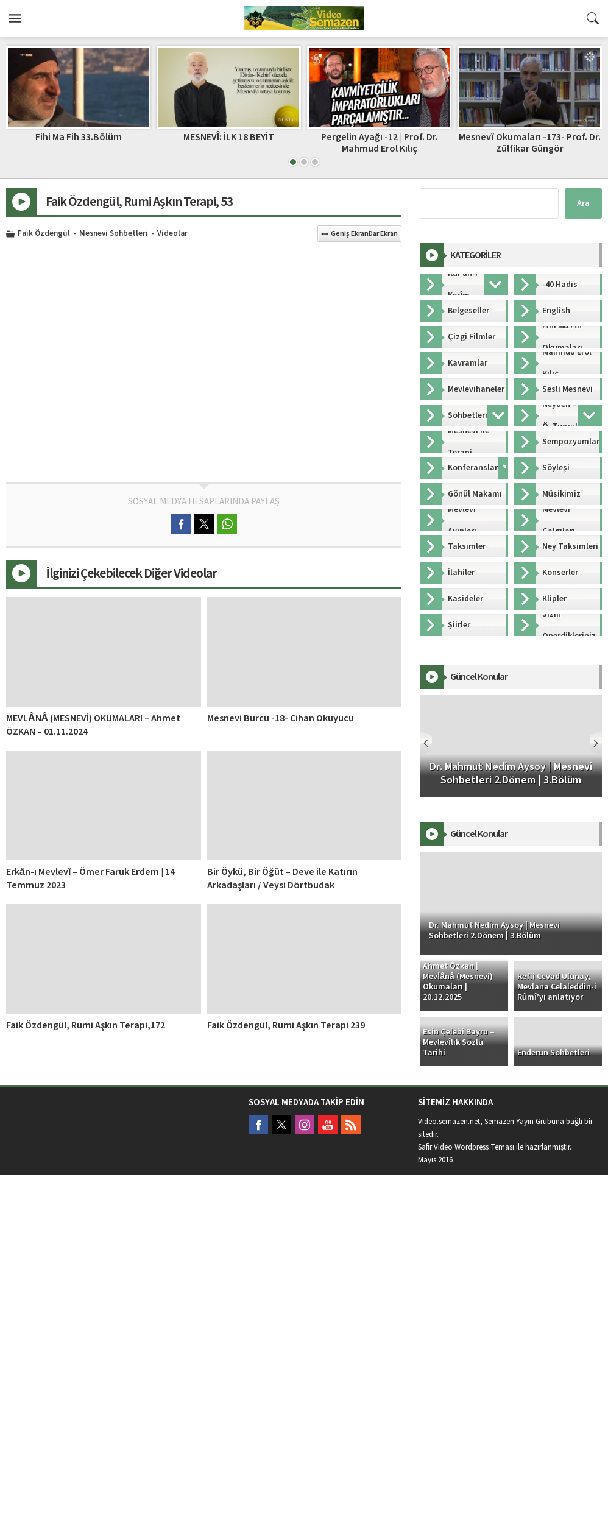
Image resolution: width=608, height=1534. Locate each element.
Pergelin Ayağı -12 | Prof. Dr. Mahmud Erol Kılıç (379, 142)
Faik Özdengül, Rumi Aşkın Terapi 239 (286, 1025)
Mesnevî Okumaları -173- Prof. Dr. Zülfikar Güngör (529, 142)
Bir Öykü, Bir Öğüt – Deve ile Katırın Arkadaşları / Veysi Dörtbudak (282, 878)
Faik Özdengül (44, 234)
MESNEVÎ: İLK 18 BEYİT (228, 137)
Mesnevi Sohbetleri (113, 234)
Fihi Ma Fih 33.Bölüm (78, 137)
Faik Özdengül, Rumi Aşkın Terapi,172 (85, 1025)
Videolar (172, 234)
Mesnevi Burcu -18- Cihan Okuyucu (280, 718)
